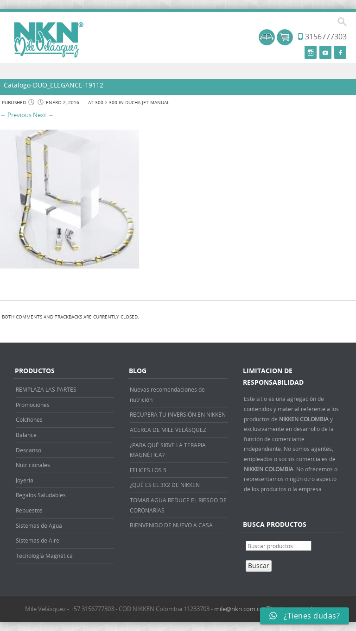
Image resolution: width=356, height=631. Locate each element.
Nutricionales (33, 465)
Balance (26, 434)
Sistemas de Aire (37, 540)
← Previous (16, 115)
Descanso (28, 450)
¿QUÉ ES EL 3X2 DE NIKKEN (165, 484)
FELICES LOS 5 (148, 470)
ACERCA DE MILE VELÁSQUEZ (168, 429)
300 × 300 (106, 103)
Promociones (33, 404)
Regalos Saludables (41, 495)
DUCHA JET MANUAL (147, 103)
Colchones (29, 419)
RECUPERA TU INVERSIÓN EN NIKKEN (178, 414)
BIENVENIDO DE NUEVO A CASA (171, 525)
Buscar (258, 565)
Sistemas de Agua (39, 525)
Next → (43, 115)
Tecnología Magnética (44, 555)
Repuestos (29, 510)
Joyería (24, 480)
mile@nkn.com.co (238, 609)
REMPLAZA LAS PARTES (46, 389)
